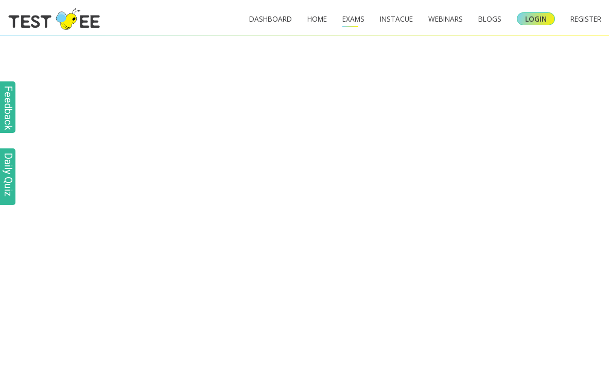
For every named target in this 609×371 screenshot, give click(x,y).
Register (585, 19)
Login (536, 19)
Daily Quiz (8, 175)
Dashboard (270, 19)
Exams (353, 19)
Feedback (8, 108)
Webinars (445, 19)
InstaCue (396, 19)
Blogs (489, 19)
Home (317, 19)
